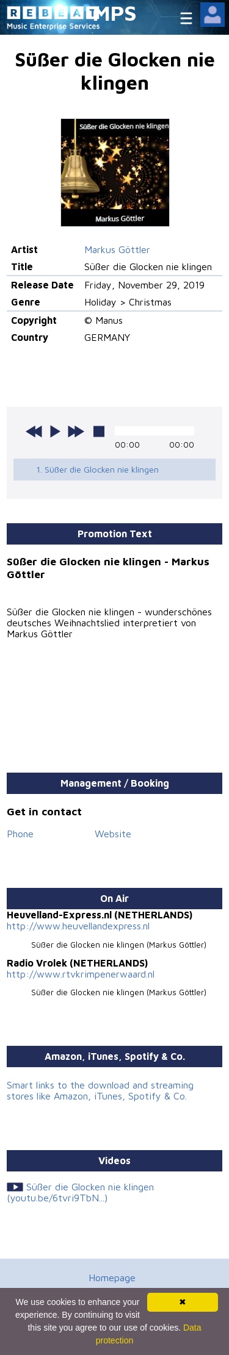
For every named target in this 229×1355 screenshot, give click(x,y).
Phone (20, 833)
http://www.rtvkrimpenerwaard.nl (80, 973)
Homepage (112, 1277)
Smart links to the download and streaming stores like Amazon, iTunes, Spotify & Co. (100, 1090)
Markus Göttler (117, 249)
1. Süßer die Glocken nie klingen (97, 469)
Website (113, 833)
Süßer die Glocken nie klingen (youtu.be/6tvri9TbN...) (80, 1192)
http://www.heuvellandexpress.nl (78, 925)
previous (34, 431)
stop (98, 431)
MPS (115, 12)
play (55, 431)
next (75, 431)
